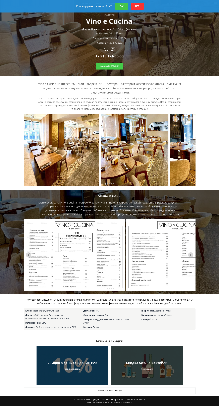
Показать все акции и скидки (109, 390)
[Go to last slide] (28, 150)
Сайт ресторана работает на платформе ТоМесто (123, 399)
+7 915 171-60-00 (110, 56)
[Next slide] (190, 150)
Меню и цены (109, 196)
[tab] (105, 184)
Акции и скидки (109, 341)
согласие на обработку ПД (123, 403)
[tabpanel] (62, 150)
